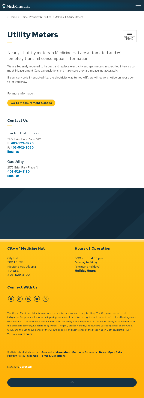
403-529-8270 (22, 143)
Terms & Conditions (53, 355)
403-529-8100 (18, 275)
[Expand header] (138, 5)
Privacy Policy (16, 355)
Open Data (115, 352)
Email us (13, 152)
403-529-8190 (18, 172)
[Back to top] (72, 382)
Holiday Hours (85, 271)
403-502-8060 (22, 148)
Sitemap (32, 355)
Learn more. (25, 334)
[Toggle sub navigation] (130, 36)
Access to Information (55, 352)
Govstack (25, 367)
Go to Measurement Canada (31, 103)
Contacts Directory (84, 352)
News (102, 352)
